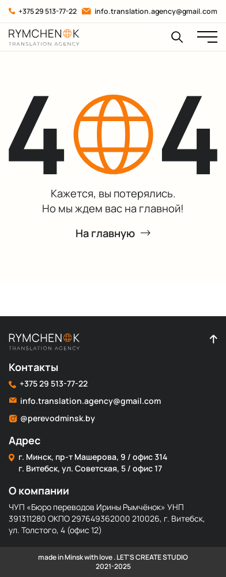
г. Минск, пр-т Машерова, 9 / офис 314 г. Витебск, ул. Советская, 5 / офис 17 (88, 462)
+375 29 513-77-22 (43, 11)
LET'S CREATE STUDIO (152, 557)
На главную (113, 233)
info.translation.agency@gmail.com (149, 11)
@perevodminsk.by (52, 418)
